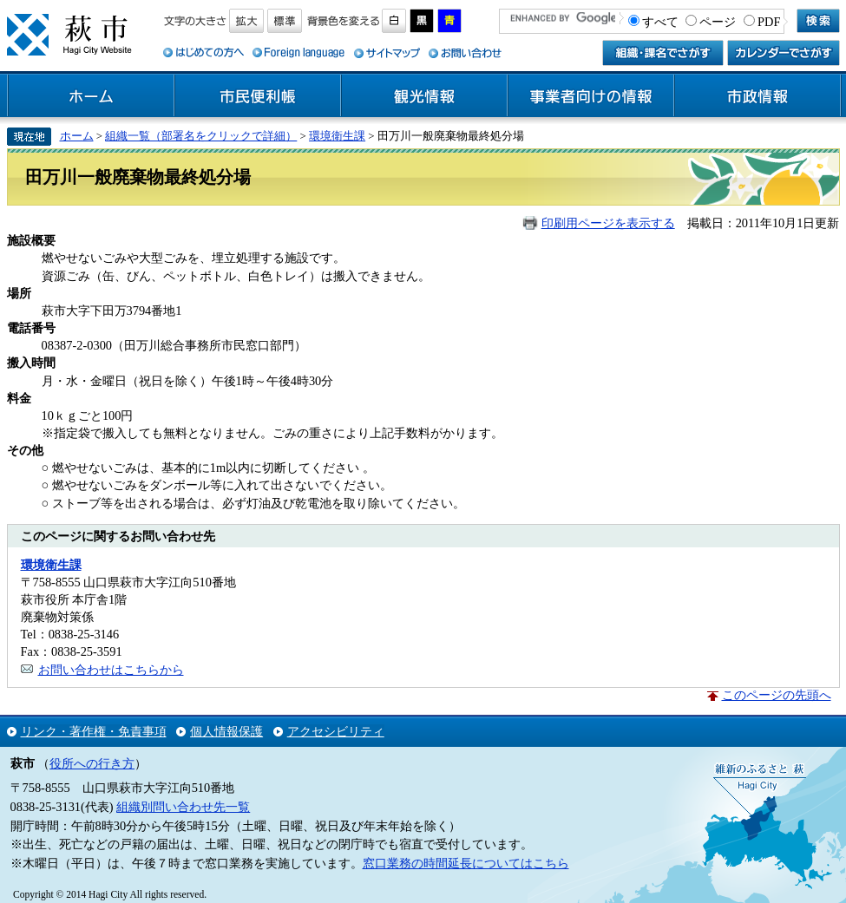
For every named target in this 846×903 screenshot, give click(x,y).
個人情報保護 (226, 731)
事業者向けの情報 (591, 96)
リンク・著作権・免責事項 (94, 731)
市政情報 (757, 96)
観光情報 (424, 96)
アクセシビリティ (335, 731)
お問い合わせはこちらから (111, 670)
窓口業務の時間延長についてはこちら (466, 863)
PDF (768, 22)
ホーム (91, 96)
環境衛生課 (337, 135)
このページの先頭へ (776, 695)
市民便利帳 (257, 96)
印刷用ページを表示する (608, 223)
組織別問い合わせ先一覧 (183, 807)
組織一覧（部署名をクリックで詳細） (201, 135)
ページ (717, 22)
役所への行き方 (91, 763)
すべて (660, 22)
